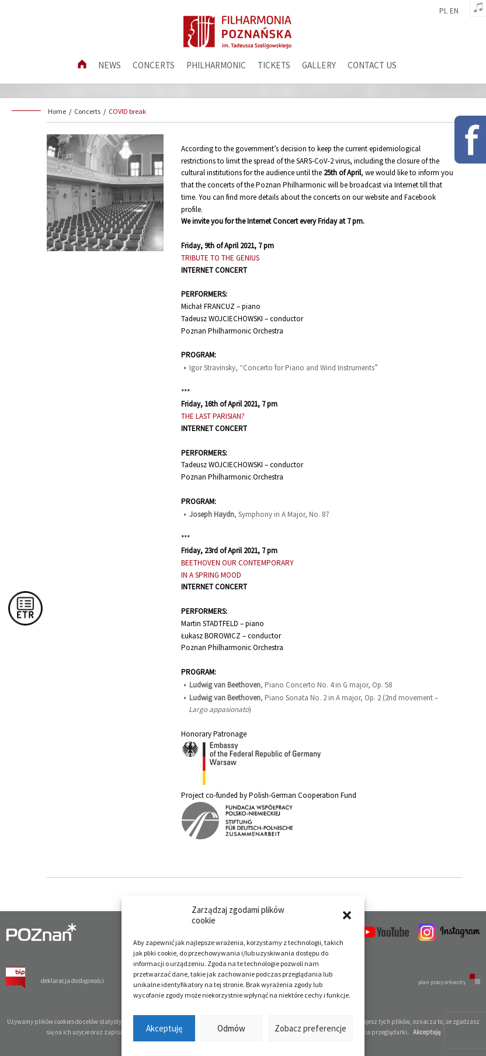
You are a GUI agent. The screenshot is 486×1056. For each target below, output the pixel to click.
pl (443, 11)
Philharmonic (216, 65)
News (109, 65)
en (454, 11)
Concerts (154, 65)
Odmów (231, 1028)
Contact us (372, 65)
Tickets (274, 65)
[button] (347, 915)
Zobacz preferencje (310, 1028)
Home (57, 111)
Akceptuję (164, 1028)
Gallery (319, 65)
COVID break (127, 111)
